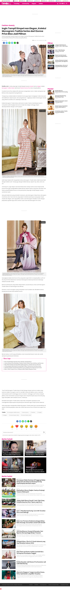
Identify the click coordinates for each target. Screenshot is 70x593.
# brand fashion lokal (26, 415)
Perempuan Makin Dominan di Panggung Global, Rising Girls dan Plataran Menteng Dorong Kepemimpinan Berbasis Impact (31, 481)
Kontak (30, 584)
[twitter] (6, 43)
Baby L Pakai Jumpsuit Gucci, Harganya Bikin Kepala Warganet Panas (20, 369)
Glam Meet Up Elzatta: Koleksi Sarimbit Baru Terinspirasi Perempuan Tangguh (30, 552)
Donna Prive (27, 88)
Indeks (41, 3)
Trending (16, 3)
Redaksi (36, 584)
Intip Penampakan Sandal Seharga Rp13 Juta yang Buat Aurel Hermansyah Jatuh (23, 367)
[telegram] (12, 43)
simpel (31, 86)
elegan (39, 86)
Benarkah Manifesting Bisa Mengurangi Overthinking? (60, 96)
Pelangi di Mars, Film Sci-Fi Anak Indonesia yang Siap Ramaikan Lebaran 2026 (31, 542)
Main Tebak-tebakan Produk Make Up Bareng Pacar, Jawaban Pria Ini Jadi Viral (22, 364)
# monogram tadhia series (13, 412)
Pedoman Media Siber (54, 584)
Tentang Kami (43, 584)
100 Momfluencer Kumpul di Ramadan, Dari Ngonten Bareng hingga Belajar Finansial (30, 532)
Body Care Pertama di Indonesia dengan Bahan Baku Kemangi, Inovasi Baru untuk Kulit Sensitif (31, 521)
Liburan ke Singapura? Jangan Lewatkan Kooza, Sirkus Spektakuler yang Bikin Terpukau (31, 573)
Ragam (34, 3)
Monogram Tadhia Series (8, 88)
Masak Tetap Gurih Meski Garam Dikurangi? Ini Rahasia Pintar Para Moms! (61, 106)
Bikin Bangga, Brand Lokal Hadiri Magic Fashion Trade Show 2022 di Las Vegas (35, 471)
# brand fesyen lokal (14, 415)
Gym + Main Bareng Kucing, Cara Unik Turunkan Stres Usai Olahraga (60, 50)
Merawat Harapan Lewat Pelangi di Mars (61, 101)
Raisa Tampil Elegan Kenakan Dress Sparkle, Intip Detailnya (18, 361)
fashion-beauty (7, 450)
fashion (22, 88)
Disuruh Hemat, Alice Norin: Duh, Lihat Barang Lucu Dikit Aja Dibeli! (35, 453)
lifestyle (6, 467)
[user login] (58, 4)
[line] (9, 43)
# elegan (5, 415)
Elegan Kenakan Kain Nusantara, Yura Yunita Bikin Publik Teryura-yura (12, 454)
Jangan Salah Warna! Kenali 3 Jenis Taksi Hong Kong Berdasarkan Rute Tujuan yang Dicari (30, 501)
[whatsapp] (14, 43)
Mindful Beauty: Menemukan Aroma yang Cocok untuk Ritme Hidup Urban (61, 91)
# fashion (33, 412)
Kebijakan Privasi (64, 584)
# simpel (39, 412)
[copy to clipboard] (17, 43)
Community (25, 3)
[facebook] (4, 43)
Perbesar (42, 46)
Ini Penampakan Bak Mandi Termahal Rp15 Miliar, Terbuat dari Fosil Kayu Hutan (22, 366)
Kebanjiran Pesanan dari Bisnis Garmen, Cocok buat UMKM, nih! (12, 470)
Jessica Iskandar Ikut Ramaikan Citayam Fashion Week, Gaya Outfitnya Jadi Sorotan (23, 363)
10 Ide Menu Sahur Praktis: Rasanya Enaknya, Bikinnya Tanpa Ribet (61, 112)
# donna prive (25, 412)
